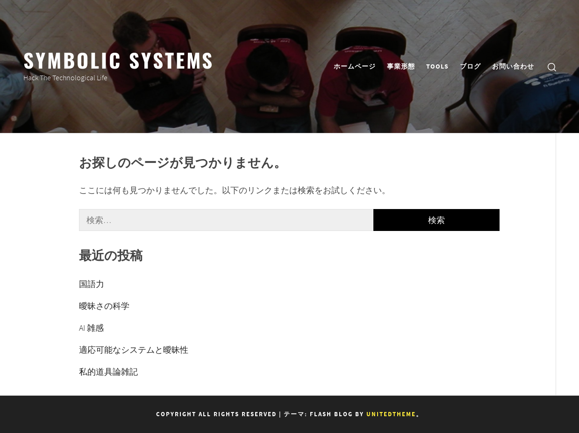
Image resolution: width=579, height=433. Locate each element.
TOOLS (437, 66)
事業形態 (401, 66)
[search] (552, 66)
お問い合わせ (513, 66)
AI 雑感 (91, 327)
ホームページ (355, 66)
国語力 (91, 284)
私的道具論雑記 (108, 371)
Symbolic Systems (118, 59)
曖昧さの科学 (104, 305)
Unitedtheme (391, 414)
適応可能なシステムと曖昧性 (133, 349)
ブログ (470, 66)
